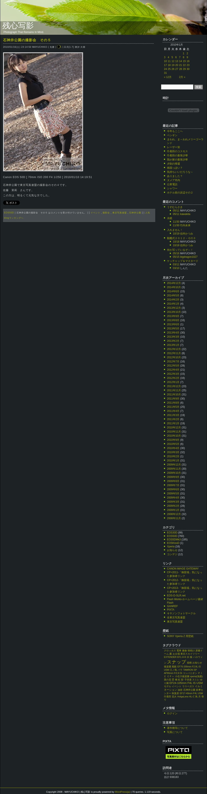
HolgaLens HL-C (186, 696)
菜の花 (167, 679)
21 (180, 65)
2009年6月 (173, 489)
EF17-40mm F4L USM (191, 693)
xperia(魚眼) (196, 676)
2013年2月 (173, 340)
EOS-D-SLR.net (176, 595)
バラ (180, 670)
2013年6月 (173, 324)
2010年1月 (173, 460)
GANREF (172, 606)
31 (165, 72)
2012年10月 (174, 357)
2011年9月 (173, 398)
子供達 (188, 679)
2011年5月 (173, 406)
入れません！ (175, 229)
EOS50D (9, 212)
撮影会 (106, 212)
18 (169, 65)
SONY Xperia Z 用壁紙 (180, 636)
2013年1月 (173, 345)
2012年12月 (174, 349)
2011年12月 (174, 386)
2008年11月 (174, 518)
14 (180, 61)
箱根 (189, 662)
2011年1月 (173, 423)
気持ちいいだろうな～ (180, 171)
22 (184, 65)
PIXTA (170, 609)
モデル (167, 686)
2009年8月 (173, 481)
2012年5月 (173, 365)
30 (188, 69)
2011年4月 (173, 411)
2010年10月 (174, 435)
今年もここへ (175, 131)
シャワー (172, 188)
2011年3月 (173, 415)
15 (184, 61)
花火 (174, 696)
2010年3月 (173, 452)
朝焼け (191, 650)
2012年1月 (173, 382)
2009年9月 (173, 477)
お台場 (176, 653)
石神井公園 (135, 212)
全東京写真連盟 (176, 617)
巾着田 (167, 696)
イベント (95, 212)
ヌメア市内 (173, 180)
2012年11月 (174, 353)
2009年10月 (174, 472)
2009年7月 (173, 485)
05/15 (176, 256)
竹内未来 (185, 225)
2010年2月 (173, 456)
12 (173, 61)
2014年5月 (173, 295)
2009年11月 (174, 468)
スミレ (195, 679)
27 (176, 69)
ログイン (172, 713)
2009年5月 (173, 493)
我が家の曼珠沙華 (177, 159)
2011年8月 (173, 402)
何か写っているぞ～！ (180, 249)
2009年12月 (174, 464)
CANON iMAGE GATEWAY (183, 568)
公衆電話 (172, 184)
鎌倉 (184, 650)
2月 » (182, 77)
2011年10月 (174, 394)
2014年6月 (173, 291)
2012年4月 (173, 369)
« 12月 (168, 77)
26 (173, 69)
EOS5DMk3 (174, 539)
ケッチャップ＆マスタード (182, 260)
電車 (179, 650)
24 (165, 69)
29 (184, 69)
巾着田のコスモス (177, 151)
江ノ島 (173, 670)
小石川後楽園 (182, 676)
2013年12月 (174, 307)
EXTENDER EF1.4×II (175, 657)
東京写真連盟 (119, 212)
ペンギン (172, 135)
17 (165, 65)
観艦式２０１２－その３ (181, 238)
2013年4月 (173, 332)
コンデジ (172, 554)
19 (173, 65)
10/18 (176, 241)
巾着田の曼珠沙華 (177, 155)
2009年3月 (173, 501)
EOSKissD (173, 543)
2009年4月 (173, 497)
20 (176, 65)
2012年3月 (173, 373)
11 (169, 61)
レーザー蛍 (173, 147)
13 (176, 61)
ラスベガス (188, 686)
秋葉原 (175, 693)
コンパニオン (190, 673)
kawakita (185, 214)
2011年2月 (173, 419)
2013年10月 (174, 312)
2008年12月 (174, 514)
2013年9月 (173, 316)
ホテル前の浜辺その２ (180, 192)
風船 (174, 666)
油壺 (180, 689)
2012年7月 (173, 361)
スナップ (176, 662)
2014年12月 (174, 283)
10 (165, 61)
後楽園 (167, 666)
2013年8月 (173, 320)
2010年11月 (174, 431)
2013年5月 (173, 328)
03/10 (176, 268)
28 (180, 69)
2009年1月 (173, 510)
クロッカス (170, 650)
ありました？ (175, 176)
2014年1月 (173, 303)
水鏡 (169, 218)
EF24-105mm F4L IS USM (186, 683)
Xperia (171, 546)
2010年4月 (173, 448)
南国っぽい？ (175, 167)
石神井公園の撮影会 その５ (27, 40)
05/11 (176, 210)
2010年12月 (174, 427)
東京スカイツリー (190, 653)
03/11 (176, 264)
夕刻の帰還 (173, 163)
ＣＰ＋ (170, 676)
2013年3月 (173, 336)
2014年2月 (173, 299)
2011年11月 (174, 390)
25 (169, 69)
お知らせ (172, 550)
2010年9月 (173, 439)
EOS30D (172, 532)
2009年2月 (173, 505)
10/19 (176, 233)
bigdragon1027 (188, 256)
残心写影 (18, 25)
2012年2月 (173, 378)
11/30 (176, 221)
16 (188, 61)
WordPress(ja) (122, 792)
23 (188, 65)
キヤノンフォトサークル (181, 613)
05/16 (176, 253)
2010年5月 (173, 444)
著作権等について (177, 728)
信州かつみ (186, 233)
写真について (175, 732)
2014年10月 (174, 287)
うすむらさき (175, 207)
